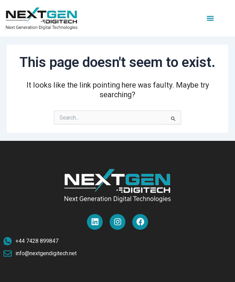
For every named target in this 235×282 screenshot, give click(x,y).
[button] (210, 18)
